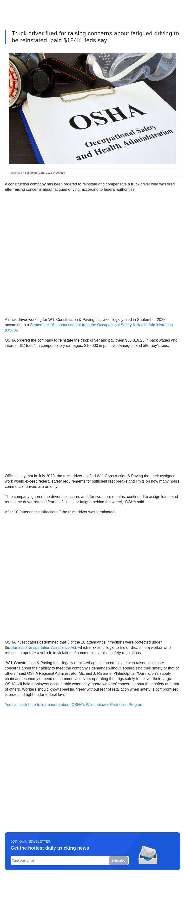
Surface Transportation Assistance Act (43, 647)
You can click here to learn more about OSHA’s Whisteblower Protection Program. (75, 705)
